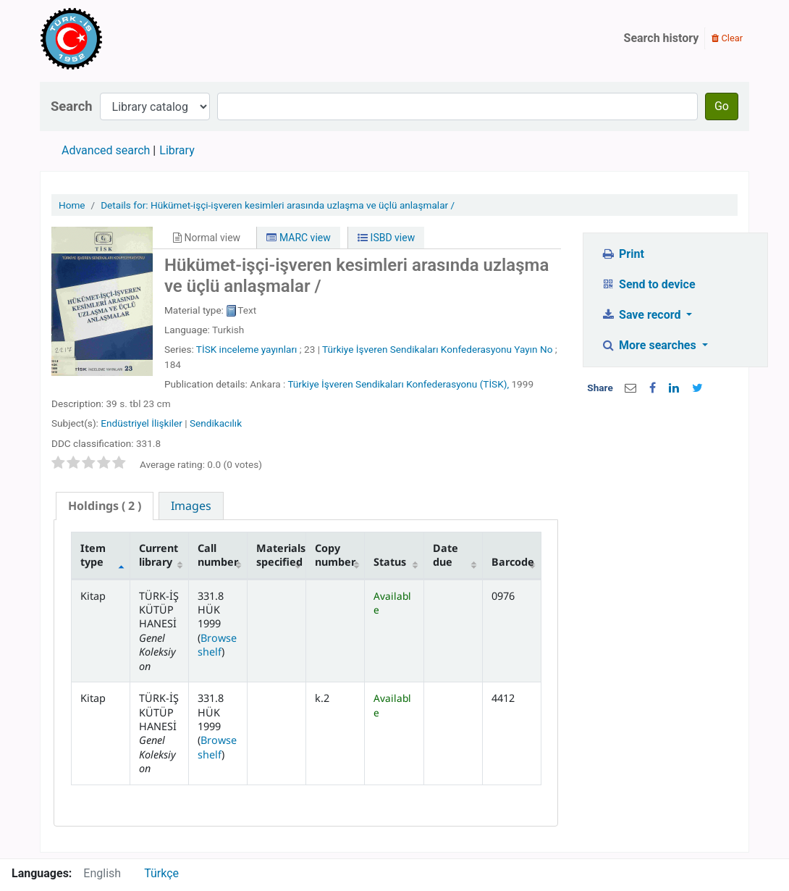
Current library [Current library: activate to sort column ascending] (158, 555)
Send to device (649, 284)
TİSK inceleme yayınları (247, 349)
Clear (727, 38)
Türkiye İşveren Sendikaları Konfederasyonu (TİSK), (398, 384)
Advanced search (106, 150)
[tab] (104, 506)
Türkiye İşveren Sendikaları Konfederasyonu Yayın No (437, 349)
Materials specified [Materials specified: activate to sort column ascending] (280, 555)
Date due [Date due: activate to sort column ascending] (445, 555)
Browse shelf (217, 644)
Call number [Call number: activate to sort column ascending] (218, 555)
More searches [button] (650, 345)
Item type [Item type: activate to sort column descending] (93, 555)
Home (72, 205)
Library (176, 150)
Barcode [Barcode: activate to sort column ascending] (512, 562)
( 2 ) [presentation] (104, 506)
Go (721, 106)
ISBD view (386, 237)
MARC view (298, 237)
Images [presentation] (191, 506)
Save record (643, 315)
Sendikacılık (216, 423)
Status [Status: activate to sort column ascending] (390, 562)
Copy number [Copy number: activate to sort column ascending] (335, 555)
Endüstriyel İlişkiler (141, 423)
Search (72, 106)
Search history (661, 38)
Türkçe (161, 873)
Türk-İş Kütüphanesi (113, 38)
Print (623, 254)
